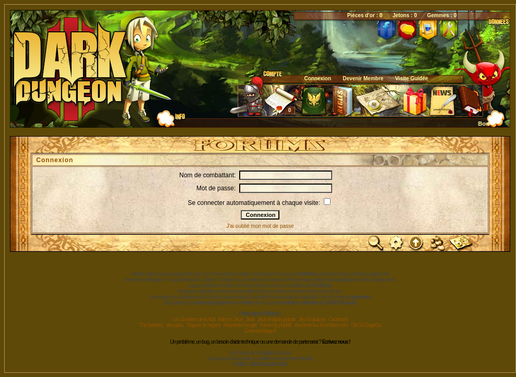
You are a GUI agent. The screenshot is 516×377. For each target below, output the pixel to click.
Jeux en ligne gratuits (276, 319)
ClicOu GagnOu (366, 325)
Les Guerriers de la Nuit (193, 319)
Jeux (249, 319)
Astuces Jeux (230, 319)
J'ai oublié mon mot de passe (260, 226)
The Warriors (151, 325)
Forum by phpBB (275, 325)
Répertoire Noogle (239, 325)
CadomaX (338, 319)
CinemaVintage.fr (260, 331)
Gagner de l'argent (203, 325)
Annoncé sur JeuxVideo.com (321, 325)
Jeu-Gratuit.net (312, 319)
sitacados (174, 325)
